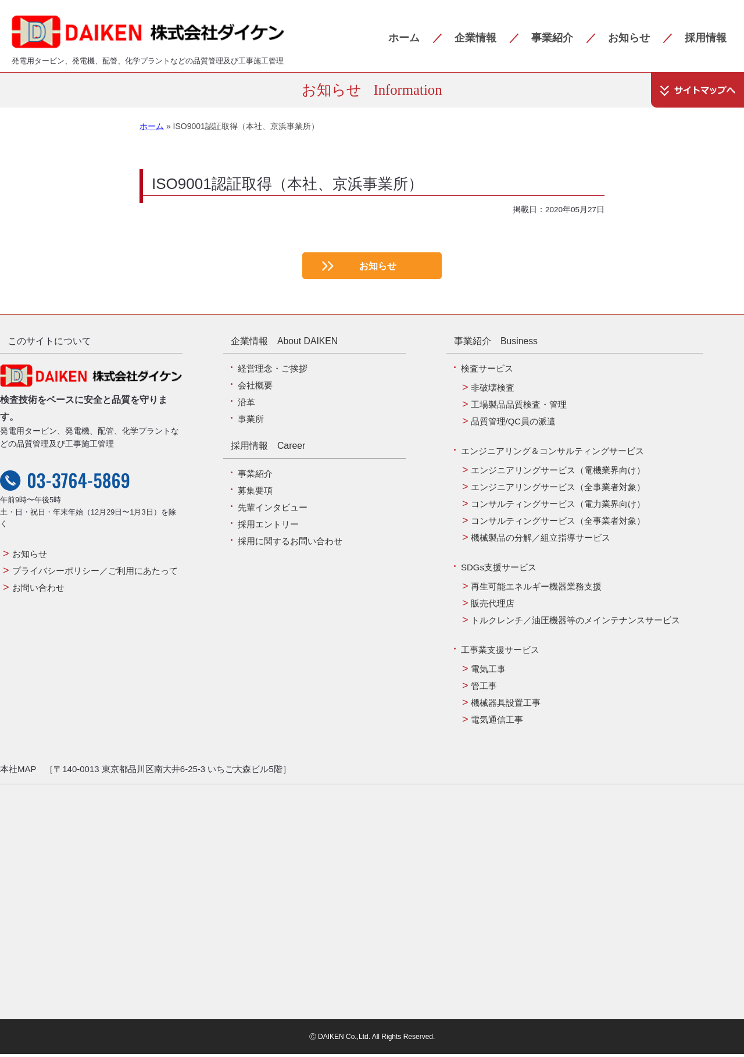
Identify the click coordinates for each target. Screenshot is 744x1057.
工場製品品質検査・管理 (519, 407)
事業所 (251, 422)
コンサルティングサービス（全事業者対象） (558, 523)
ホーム (404, 38)
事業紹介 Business (496, 344)
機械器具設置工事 (506, 705)
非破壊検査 (492, 390)
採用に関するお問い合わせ (290, 544)
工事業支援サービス (500, 653)
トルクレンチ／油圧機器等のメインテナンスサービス (575, 623)
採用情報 (706, 38)
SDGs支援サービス (498, 570)
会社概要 (255, 388)
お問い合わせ (38, 590)
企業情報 (475, 38)
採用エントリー (268, 527)
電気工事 (488, 672)
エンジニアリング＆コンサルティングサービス (552, 454)
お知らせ (629, 38)
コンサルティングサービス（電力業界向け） (558, 507)
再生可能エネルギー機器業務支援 (536, 589)
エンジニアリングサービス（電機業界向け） (558, 473)
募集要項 (255, 493)
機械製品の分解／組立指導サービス (540, 540)
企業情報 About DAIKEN (284, 344)
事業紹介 (552, 38)
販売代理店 (492, 606)
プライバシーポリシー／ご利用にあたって (95, 574)
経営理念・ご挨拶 (272, 371)
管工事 (484, 689)
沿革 (246, 405)
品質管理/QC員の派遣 (513, 424)
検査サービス (487, 371)
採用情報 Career (268, 448)
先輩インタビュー (272, 510)
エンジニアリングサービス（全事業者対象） (558, 490)
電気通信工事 (497, 722)
